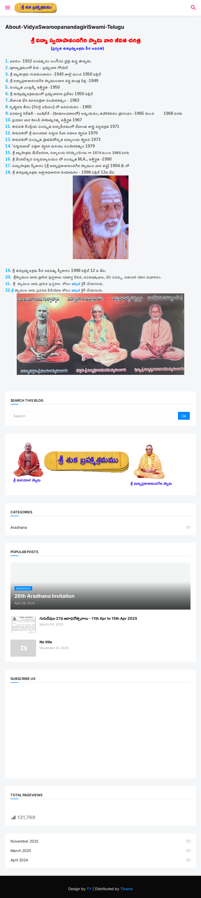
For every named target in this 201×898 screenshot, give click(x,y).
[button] (7, 7)
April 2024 (100, 860)
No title (46, 642)
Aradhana (100, 527)
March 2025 (100, 850)
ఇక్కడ (76, 283)
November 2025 (100, 841)
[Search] (94, 416)
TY (89, 888)
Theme (126, 888)
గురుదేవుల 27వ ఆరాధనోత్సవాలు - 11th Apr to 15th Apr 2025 (88, 618)
